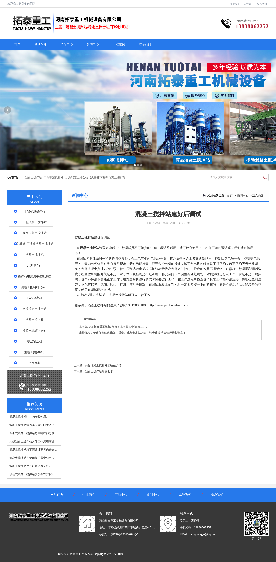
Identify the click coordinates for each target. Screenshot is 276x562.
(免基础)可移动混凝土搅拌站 (108, 177)
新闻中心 (93, 44)
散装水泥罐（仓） (34, 330)
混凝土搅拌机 (35, 254)
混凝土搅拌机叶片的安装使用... (28, 416)
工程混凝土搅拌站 (34, 222)
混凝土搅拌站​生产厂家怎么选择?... (31, 466)
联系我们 (262, 4)
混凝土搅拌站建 (86, 237)
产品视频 (35, 363)
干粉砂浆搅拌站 (53, 177)
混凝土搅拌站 (33, 177)
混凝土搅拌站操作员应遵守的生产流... (33, 425)
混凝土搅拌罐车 (34, 352)
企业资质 (235, 4)
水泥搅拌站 (34, 265)
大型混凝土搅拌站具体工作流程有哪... (33, 441)
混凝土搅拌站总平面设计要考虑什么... (33, 449)
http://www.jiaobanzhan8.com (169, 305)
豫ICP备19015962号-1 (124, 534)
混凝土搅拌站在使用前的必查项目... (31, 457)
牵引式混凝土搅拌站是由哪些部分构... (33, 433)
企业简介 (41, 44)
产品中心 (67, 44)
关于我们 (248, 4)
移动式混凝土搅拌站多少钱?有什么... (32, 474)
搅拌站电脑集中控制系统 (34, 276)
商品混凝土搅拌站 (34, 233)
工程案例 (119, 44)
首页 (17, 44)
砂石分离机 (34, 298)
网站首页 (56, 494)
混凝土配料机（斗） (34, 287)
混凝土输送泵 (35, 319)
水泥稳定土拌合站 (76, 177)
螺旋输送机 (34, 341)
